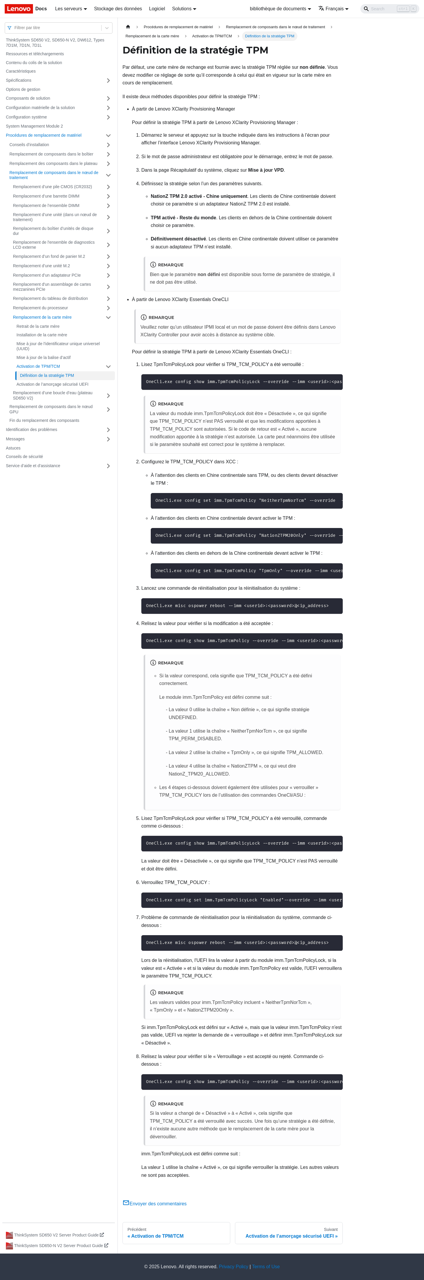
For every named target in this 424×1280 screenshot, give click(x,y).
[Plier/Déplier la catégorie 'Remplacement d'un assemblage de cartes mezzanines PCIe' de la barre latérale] (108, 287)
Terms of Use (266, 1266)
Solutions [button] (182, 8)
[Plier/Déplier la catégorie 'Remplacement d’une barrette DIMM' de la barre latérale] (108, 196)
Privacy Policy (234, 1266)
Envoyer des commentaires (154, 1203)
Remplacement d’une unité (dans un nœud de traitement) (55, 217)
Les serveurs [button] (68, 8)
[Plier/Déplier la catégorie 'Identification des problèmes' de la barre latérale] (108, 430)
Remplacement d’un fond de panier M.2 (49, 256)
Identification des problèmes (31, 429)
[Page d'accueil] (128, 26)
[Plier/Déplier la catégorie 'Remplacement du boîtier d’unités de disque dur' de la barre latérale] (108, 231)
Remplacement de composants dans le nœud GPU (50, 409)
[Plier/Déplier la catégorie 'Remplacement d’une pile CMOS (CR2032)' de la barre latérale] (108, 187)
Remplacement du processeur (40, 307)
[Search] (389, 9)
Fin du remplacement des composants (44, 420)
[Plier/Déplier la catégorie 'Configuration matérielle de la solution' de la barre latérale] (108, 108)
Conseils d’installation (29, 144)
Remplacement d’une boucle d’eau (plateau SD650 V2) (52, 395)
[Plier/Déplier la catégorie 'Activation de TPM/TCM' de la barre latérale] (108, 366)
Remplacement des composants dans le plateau (53, 163)
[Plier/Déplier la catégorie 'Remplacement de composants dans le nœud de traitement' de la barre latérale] (108, 175)
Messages (15, 439)
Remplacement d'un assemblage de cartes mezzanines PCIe (52, 287)
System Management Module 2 (34, 126)
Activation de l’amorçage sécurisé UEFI (52, 384)
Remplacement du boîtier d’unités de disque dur (53, 231)
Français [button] (331, 8)
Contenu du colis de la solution (34, 62)
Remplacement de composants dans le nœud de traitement (53, 175)
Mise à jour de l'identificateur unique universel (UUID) (58, 346)
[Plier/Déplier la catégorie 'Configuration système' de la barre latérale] (108, 117)
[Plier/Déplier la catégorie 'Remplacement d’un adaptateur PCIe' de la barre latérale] (108, 275)
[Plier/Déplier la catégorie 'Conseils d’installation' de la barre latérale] (108, 145)
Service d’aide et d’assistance (33, 465)
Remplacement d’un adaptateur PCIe (47, 275)
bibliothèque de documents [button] (278, 8)
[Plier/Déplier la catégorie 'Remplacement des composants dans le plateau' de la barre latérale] (108, 163)
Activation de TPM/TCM (38, 366)
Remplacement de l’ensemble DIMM (46, 205)
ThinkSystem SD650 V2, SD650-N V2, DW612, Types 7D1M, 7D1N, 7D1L (55, 43)
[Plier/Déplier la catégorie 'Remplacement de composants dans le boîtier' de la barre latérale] (108, 154)
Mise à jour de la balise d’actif (43, 357)
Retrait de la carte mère (37, 326)
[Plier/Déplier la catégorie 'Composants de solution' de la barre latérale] (108, 98)
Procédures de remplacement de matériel (44, 135)
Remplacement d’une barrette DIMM (46, 196)
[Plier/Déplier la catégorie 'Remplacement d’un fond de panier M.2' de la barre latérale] (108, 256)
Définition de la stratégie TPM (47, 375)
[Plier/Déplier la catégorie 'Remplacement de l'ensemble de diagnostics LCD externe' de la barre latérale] (108, 245)
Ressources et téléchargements (35, 53)
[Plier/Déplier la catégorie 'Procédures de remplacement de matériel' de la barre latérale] (108, 135)
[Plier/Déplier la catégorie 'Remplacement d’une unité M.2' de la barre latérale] (108, 266)
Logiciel (157, 8)
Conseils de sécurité (24, 456)
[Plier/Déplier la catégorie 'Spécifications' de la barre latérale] (108, 80)
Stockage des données (118, 8)
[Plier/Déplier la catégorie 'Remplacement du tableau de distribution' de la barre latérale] (108, 298)
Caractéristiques (21, 71)
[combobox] (15, 27)
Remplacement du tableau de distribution (50, 298)
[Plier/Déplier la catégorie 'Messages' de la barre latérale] (108, 439)
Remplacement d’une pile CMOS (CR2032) (52, 186)
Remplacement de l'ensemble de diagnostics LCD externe (54, 245)
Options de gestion (23, 89)
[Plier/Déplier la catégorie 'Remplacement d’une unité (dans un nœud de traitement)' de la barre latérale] (108, 217)
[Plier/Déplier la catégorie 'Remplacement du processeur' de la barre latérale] (108, 308)
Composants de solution (28, 98)
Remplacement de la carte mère (42, 317)
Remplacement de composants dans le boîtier (51, 154)
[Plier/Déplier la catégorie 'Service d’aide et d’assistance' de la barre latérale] (108, 466)
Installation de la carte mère (41, 334)
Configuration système (26, 117)
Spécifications (18, 80)
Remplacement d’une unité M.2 (41, 265)
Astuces (13, 448)
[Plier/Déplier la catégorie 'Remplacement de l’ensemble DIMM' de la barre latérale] (108, 205)
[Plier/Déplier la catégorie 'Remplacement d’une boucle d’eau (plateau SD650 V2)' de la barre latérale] (108, 395)
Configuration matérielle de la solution (40, 107)
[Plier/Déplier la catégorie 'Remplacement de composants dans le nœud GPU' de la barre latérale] (108, 409)
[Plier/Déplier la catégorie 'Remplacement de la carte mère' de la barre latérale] (108, 317)
